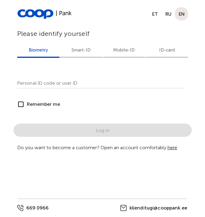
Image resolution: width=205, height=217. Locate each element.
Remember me (43, 104)
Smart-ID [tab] (80, 50)
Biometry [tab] (38, 50)
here (172, 147)
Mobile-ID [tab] (124, 50)
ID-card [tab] (167, 50)
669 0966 (37, 208)
